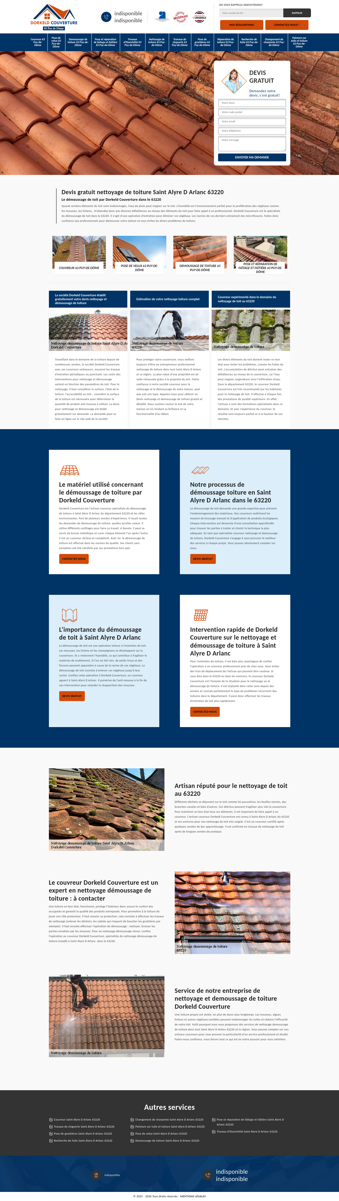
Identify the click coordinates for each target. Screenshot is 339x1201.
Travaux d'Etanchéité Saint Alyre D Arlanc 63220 (247, 1131)
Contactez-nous (74, 559)
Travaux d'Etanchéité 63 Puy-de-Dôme (132, 42)
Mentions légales (193, 1196)
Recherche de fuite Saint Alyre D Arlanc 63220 (83, 1140)
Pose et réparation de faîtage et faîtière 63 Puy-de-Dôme (105, 42)
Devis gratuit (203, 559)
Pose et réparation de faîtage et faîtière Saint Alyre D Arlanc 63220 (250, 1122)
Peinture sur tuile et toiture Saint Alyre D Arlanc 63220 (170, 1126)
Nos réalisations (241, 25)
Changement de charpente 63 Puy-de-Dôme (273, 42)
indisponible (128, 13)
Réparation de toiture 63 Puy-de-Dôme (225, 42)
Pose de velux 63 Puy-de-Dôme (56, 42)
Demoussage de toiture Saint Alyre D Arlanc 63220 (167, 1140)
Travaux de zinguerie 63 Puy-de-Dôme (180, 42)
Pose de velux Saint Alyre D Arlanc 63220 (161, 1133)
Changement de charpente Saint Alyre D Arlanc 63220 (169, 1119)
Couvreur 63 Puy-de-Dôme (38, 42)
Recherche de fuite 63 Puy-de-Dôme (249, 42)
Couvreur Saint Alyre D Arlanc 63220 (77, 1119)
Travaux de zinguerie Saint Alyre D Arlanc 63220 (84, 1126)
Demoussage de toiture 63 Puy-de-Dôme (78, 42)
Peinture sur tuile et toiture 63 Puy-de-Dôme (299, 42)
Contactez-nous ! (286, 25)
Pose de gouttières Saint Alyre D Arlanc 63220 (83, 1133)
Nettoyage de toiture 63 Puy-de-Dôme (156, 42)
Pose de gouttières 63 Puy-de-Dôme (202, 42)
